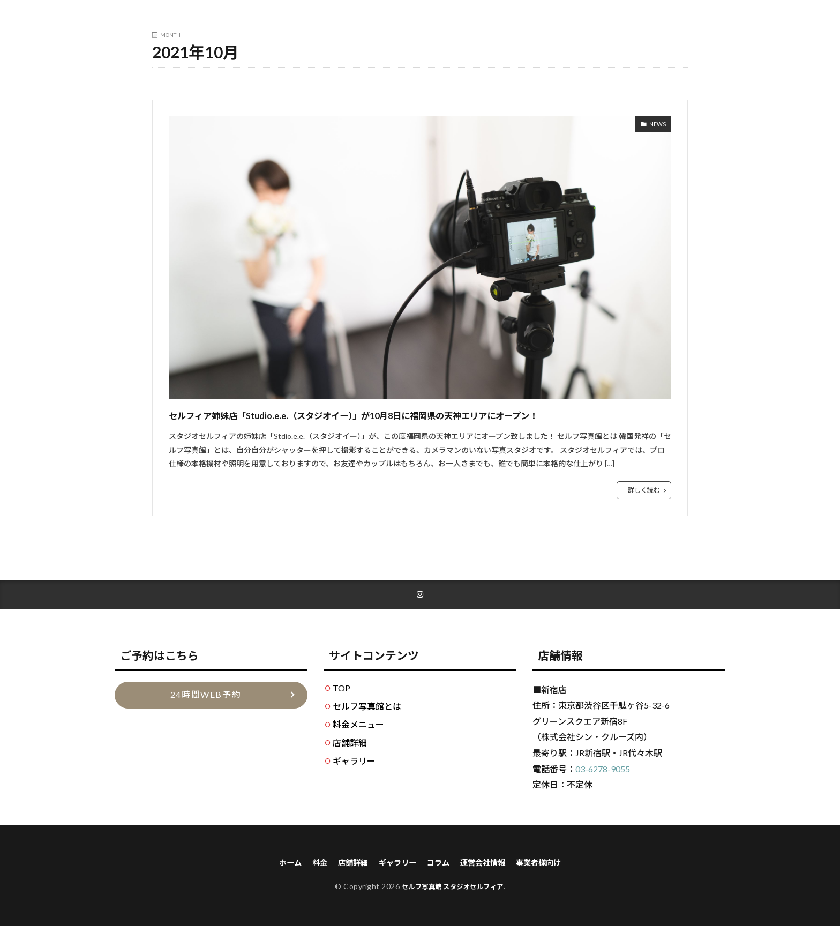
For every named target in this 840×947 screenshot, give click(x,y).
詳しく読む (644, 509)
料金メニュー (358, 744)
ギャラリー (354, 781)
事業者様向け (550, 883)
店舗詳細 (350, 762)
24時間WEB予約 (205, 715)
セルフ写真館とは (367, 726)
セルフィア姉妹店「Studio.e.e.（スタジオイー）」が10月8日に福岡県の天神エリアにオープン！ (419, 423)
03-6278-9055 (602, 789)
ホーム (276, 883)
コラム (439, 883)
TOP (341, 708)
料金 (308, 883)
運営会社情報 (488, 883)
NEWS (655, 125)
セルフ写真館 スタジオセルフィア (452, 907)
